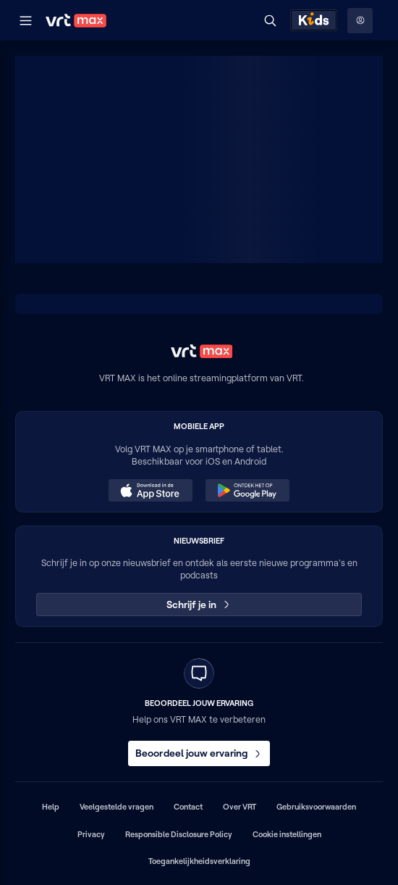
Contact (188, 806)
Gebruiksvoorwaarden (316, 806)
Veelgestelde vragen (116, 806)
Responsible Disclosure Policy (178, 834)
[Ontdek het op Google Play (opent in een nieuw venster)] (247, 490)
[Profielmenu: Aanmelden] (360, 20)
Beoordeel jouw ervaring (199, 753)
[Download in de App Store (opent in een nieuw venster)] (150, 490)
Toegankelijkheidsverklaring (199, 861)
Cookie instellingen (287, 834)
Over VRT (239, 806)
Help (50, 806)
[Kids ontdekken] (313, 20)
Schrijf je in (199, 604)
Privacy (91, 834)
